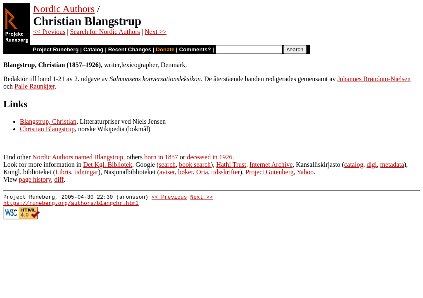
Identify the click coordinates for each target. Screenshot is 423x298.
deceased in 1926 (209, 157)
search (167, 164)
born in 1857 (161, 157)
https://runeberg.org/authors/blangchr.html (71, 205)
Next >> (155, 31)
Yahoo (305, 171)
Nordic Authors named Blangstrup (77, 157)
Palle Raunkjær (34, 86)
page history (35, 179)
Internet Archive (271, 164)
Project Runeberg (55, 49)
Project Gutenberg (269, 171)
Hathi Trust (231, 164)
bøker (185, 171)
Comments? (195, 49)
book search (195, 164)
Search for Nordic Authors (105, 31)
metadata (392, 164)
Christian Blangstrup (47, 128)
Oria (202, 171)
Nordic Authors (64, 8)
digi (371, 164)
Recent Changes (129, 49)
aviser (167, 171)
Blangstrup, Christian (48, 121)
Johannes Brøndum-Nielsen (374, 78)
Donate (165, 49)
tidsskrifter (226, 171)
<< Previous (49, 31)
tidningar (86, 171)
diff (59, 179)
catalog (353, 164)
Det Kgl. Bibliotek (107, 164)
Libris (63, 171)
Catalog (93, 49)
